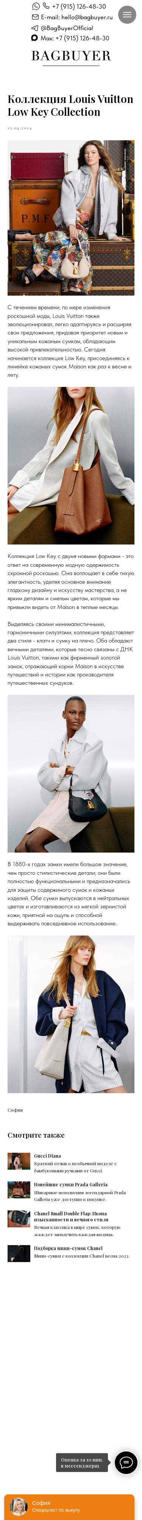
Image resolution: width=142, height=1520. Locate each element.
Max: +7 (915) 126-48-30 (75, 38)
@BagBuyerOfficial (67, 28)
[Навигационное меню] (127, 14)
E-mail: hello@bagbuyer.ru (77, 17)
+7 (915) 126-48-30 (79, 6)
